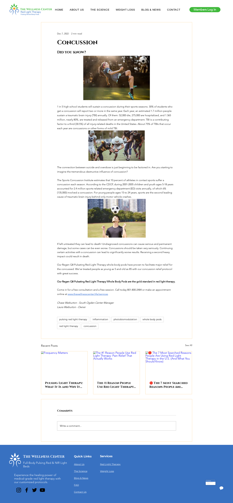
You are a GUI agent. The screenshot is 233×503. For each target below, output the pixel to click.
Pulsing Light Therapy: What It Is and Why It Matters (64, 385)
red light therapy (68, 326)
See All (188, 345)
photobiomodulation (125, 319)
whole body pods (152, 319)
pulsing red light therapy (73, 319)
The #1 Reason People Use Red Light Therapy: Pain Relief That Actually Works (115, 385)
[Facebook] (26, 490)
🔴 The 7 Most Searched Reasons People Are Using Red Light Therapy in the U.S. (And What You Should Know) (168, 385)
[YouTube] (42, 490)
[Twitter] (34, 490)
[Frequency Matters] (64, 364)
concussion (90, 326)
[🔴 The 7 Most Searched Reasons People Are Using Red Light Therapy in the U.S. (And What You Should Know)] (169, 364)
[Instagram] (19, 490)
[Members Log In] (204, 9)
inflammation (100, 319)
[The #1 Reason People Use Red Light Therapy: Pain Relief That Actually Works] (116, 364)
